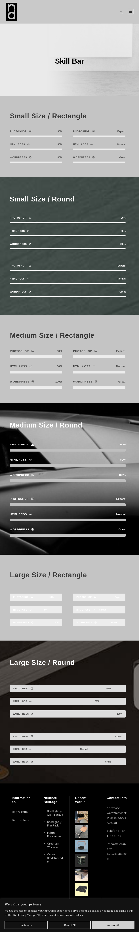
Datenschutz (21, 828)
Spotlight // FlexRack (54, 831)
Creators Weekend (53, 852)
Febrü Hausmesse (54, 842)
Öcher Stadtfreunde (55, 865)
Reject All (70, 925)
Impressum (20, 819)
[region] (69, 915)
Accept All (113, 925)
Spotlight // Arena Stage (55, 820)
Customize (26, 925)
